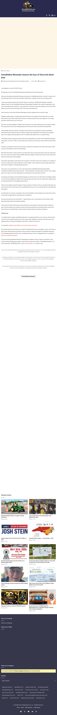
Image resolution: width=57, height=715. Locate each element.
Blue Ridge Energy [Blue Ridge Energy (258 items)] (43, 687)
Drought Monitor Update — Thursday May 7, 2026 (41, 538)
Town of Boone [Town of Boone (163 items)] (14, 698)
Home (3, 70)
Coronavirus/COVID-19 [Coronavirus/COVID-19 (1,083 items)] (31, 689)
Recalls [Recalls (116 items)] (5, 698)
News (8, 70)
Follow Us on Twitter (6, 627)
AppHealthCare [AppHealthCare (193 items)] (18, 687)
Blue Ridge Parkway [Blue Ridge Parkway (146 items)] (7, 689)
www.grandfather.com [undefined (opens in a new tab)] (29, 243)
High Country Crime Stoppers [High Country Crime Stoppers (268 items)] (37, 692)
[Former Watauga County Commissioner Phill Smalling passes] (14, 574)
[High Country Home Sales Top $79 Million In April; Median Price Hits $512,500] (42, 574)
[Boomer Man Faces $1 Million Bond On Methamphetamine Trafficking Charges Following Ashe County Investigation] (42, 596)
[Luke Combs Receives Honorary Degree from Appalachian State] (42, 506)
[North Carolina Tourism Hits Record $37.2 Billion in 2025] (14, 529)
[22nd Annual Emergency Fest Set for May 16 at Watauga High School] (14, 551)
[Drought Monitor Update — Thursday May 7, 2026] (42, 529)
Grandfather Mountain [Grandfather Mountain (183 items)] (21, 692)
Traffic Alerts (36, 707)
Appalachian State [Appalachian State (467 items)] (7, 687)
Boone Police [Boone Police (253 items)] (19, 689)
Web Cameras (28, 707)
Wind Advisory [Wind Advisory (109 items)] (40, 698)
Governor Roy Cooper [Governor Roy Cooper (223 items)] (8, 692)
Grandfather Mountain (28, 276)
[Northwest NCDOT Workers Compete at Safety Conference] (14, 506)
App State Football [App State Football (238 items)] (31, 687)
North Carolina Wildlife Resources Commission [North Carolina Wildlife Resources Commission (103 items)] (36, 695)
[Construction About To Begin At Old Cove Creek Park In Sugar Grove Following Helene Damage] (42, 551)
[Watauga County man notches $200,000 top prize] (14, 596)
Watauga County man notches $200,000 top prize (13, 606)
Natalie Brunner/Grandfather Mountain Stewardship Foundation (15, 81)
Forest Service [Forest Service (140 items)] (44, 689)
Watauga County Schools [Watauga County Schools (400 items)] (27, 698)
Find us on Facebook (6, 623)
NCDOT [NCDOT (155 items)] (20, 695)
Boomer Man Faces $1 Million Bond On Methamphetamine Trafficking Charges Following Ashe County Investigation (41, 607)
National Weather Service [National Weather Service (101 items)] (8, 695)
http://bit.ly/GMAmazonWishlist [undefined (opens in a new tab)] (9, 235)
